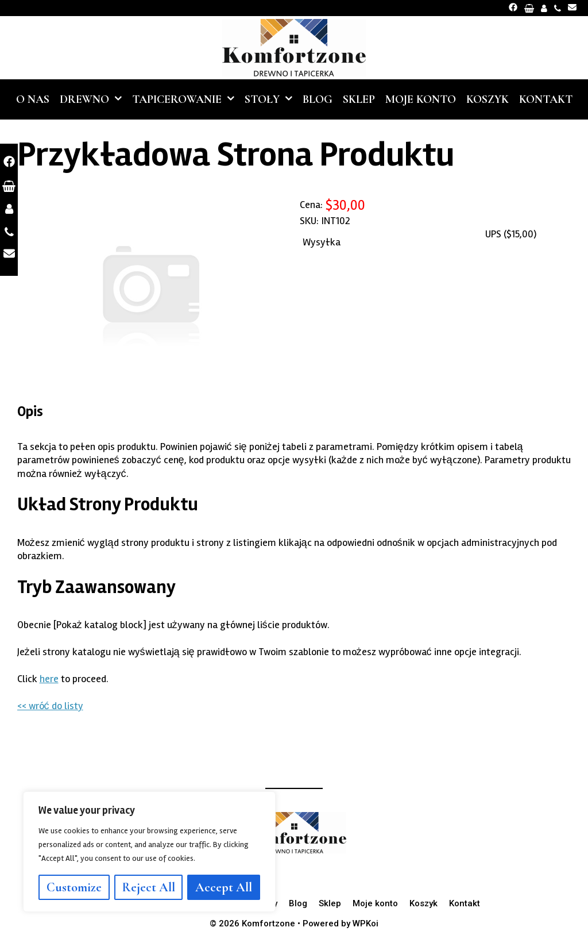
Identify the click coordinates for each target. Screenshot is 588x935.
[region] (149, 851)
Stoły (271, 99)
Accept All (223, 887)
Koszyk (487, 99)
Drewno (93, 99)
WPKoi (365, 923)
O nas (32, 99)
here (49, 678)
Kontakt (545, 99)
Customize (74, 887)
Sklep (359, 99)
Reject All (148, 887)
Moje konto (420, 99)
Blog (317, 99)
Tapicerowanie (185, 99)
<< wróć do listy (50, 705)
